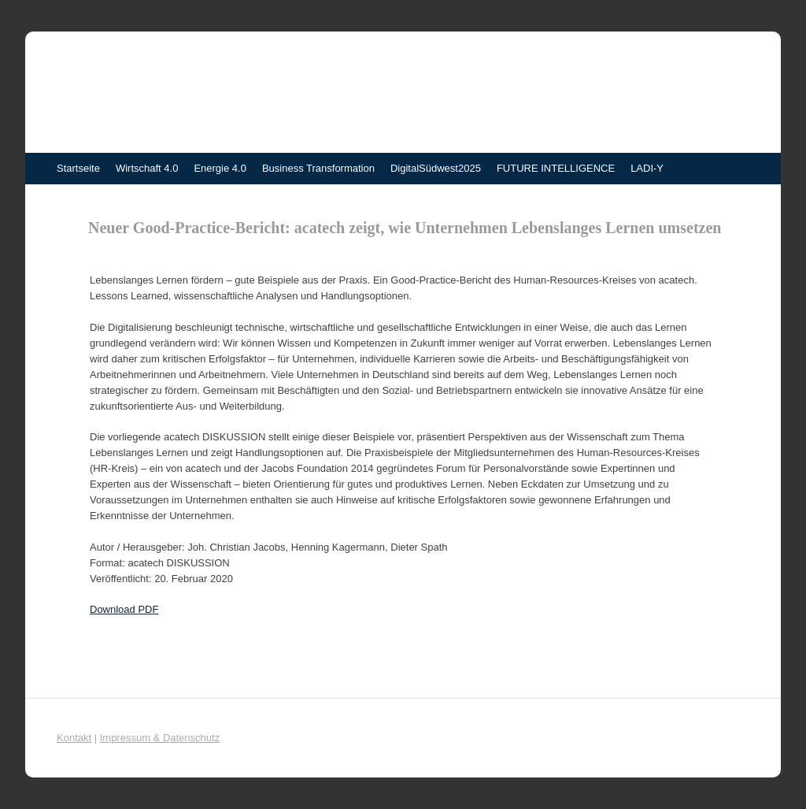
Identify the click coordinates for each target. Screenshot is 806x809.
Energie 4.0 (220, 168)
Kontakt (74, 738)
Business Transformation (318, 168)
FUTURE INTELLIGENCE (556, 168)
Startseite (78, 168)
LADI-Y (647, 168)
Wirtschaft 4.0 (147, 168)
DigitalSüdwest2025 (435, 168)
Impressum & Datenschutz (160, 738)
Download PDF (124, 609)
